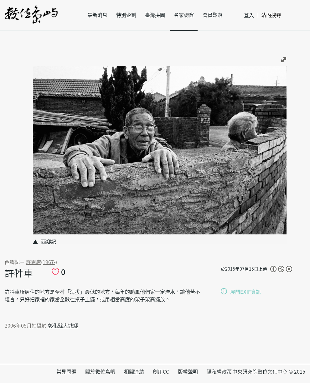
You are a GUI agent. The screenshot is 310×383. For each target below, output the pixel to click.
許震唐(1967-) (41, 262)
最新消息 (97, 15)
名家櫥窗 (184, 15)
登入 (249, 15)
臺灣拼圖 (155, 15)
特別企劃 (126, 15)
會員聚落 (213, 15)
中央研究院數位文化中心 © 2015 (268, 371)
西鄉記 (12, 262)
